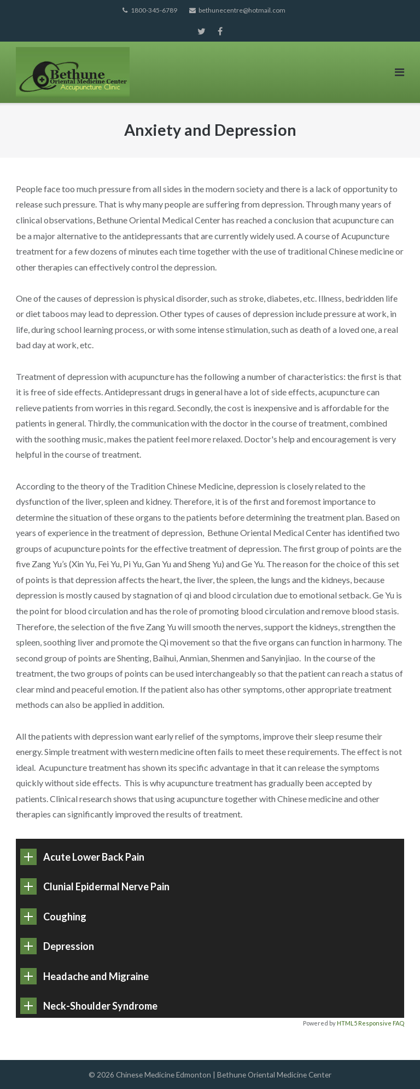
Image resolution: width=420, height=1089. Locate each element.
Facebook (220, 31)
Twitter (201, 31)
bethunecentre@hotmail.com (242, 10)
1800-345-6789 (154, 10)
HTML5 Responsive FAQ (370, 1023)
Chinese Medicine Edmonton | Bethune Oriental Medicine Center (223, 1074)
